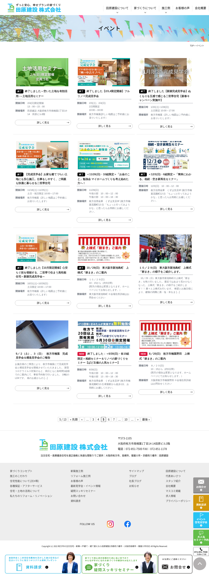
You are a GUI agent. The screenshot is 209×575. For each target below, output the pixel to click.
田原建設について (176, 471)
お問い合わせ (78, 496)
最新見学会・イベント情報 (86, 486)
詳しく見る (43, 122)
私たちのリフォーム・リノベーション (31, 496)
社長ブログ (135, 481)
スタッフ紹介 (173, 481)
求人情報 (171, 496)
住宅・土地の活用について (25, 491)
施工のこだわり (18, 476)
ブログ (133, 476)
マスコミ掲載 (173, 491)
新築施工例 (77, 471)
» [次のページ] (138, 419)
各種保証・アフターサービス (26, 486)
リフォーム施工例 (81, 476)
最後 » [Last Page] (146, 419)
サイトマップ (136, 471)
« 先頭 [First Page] (74, 419)
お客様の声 (182, 8)
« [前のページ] (82, 419)
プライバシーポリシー (178, 501)
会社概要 (200, 8)
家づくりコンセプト (21, 471)
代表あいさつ (173, 476)
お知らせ (134, 486)
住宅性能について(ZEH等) (24, 481)
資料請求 (76, 501)
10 (125, 419)
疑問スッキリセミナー (83, 491)
